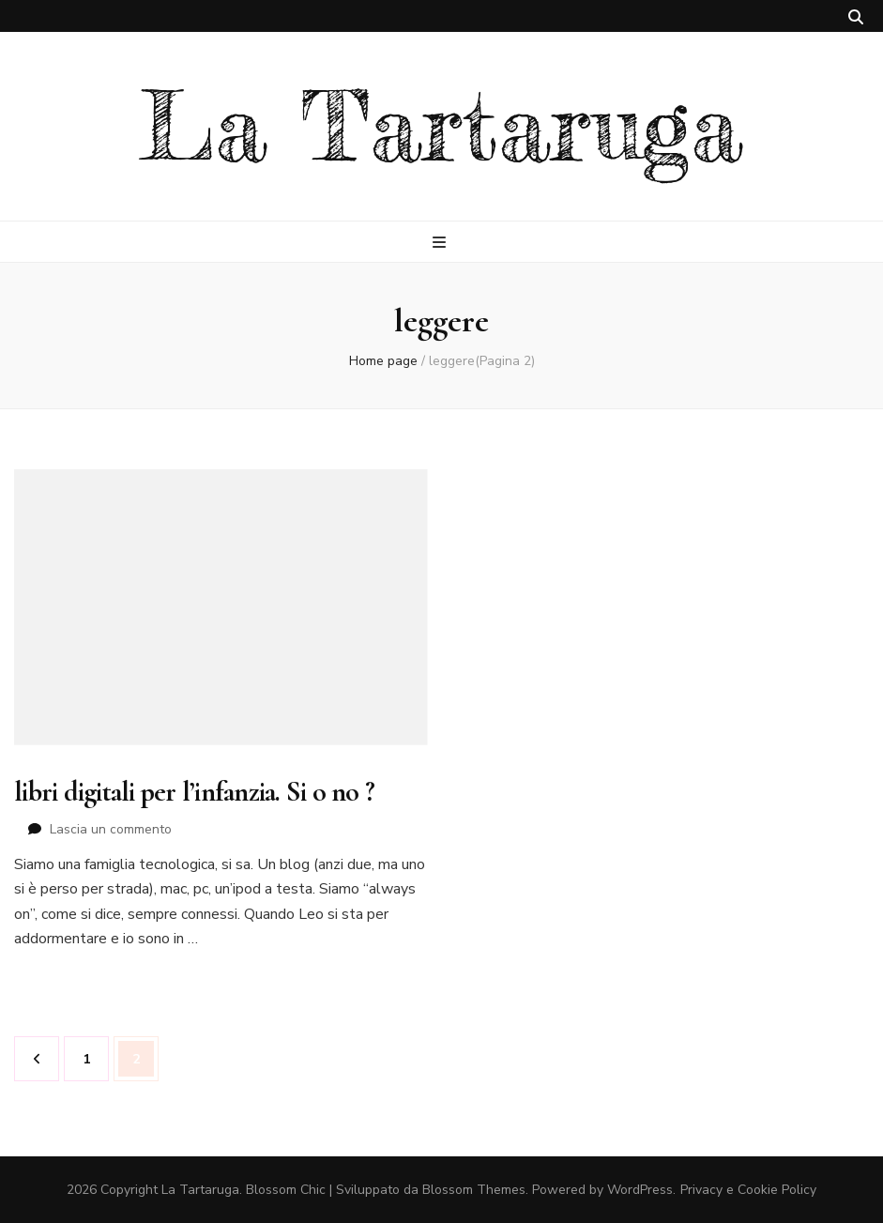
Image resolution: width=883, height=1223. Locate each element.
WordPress (640, 1190)
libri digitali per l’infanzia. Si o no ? (194, 791)
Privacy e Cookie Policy (748, 1190)
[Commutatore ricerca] (855, 17)
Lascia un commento (111, 829)
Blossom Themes (473, 1190)
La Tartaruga (441, 126)
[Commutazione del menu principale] (441, 243)
